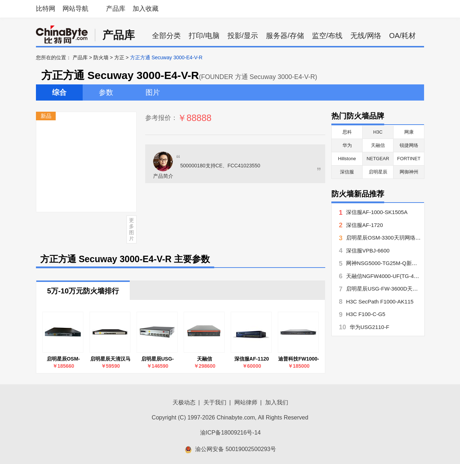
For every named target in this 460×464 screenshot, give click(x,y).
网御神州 (409, 172)
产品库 (115, 8)
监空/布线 (327, 36)
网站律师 (245, 402)
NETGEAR (378, 158)
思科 (347, 132)
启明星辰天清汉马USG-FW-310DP (110, 359)
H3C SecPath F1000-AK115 (380, 301)
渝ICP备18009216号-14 (230, 433)
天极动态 (184, 402)
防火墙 (101, 57)
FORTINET (408, 158)
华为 (347, 145)
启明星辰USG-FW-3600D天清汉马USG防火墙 (157, 359)
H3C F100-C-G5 (365, 314)
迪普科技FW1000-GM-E (298, 359)
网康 (409, 132)
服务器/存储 (285, 36)
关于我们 (214, 402)
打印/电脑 (204, 36)
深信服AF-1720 (364, 225)
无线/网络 (365, 36)
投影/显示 (242, 36)
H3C (377, 132)
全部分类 (166, 36)
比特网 (45, 8)
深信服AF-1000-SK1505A (377, 212)
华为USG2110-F (369, 327)
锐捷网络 (409, 145)
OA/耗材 (402, 36)
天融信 (378, 145)
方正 (119, 57)
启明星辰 (378, 172)
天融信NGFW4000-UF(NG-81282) (204, 359)
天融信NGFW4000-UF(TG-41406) (387, 276)
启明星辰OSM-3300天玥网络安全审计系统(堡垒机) (63, 359)
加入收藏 (145, 8)
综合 (59, 92)
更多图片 (131, 229)
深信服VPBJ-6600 (368, 250)
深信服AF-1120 (251, 359)
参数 (106, 92)
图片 (153, 92)
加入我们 (276, 402)
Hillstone (347, 158)
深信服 (347, 172)
